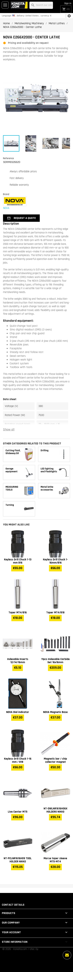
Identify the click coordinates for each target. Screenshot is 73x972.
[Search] (41, 5)
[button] (21, 218)
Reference (8, 158)
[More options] (67, 955)
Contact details (13, 905)
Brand (6, 194)
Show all (9, 430)
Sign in (67, 3)
